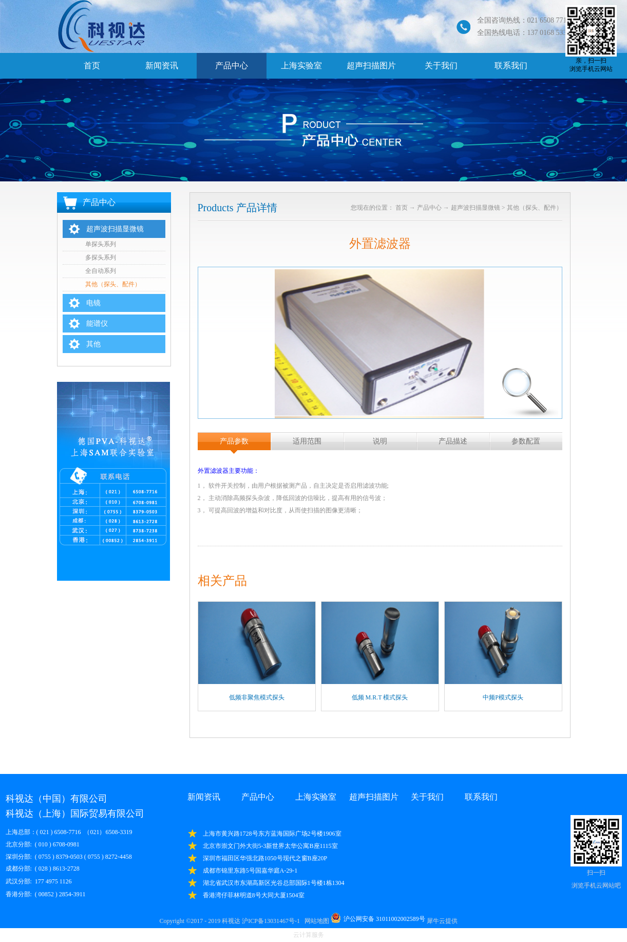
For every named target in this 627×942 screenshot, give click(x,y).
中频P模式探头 (503, 697)
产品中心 (429, 207)
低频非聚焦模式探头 (256, 697)
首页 (92, 65)
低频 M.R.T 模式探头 (380, 697)
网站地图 (315, 921)
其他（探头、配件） (534, 207)
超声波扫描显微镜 (475, 207)
